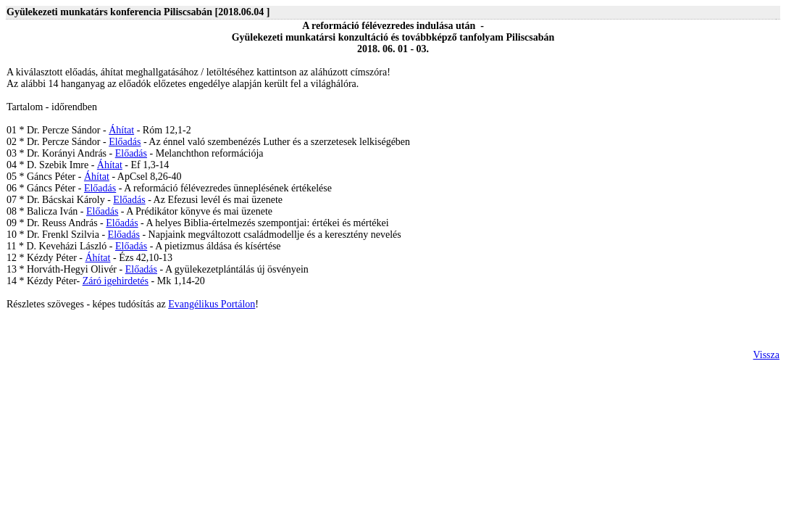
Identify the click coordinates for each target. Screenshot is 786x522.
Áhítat (121, 130)
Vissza (766, 354)
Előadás (125, 141)
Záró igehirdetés (116, 281)
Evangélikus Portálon (211, 304)
